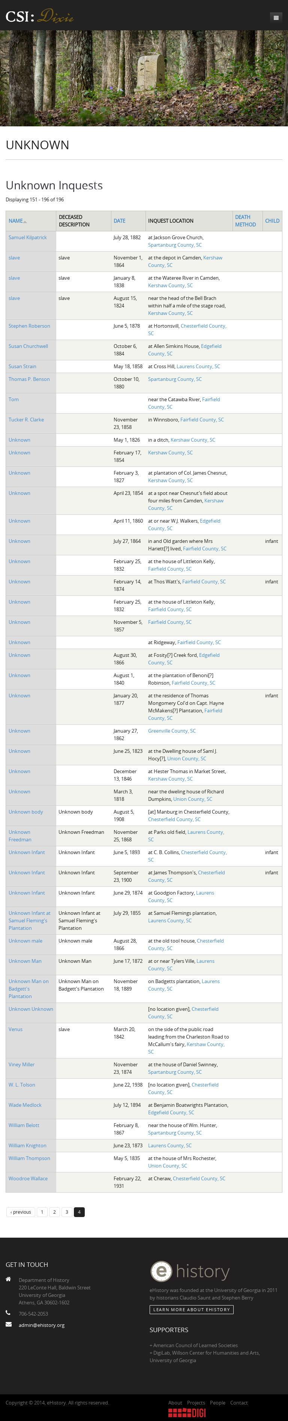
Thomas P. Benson (29, 379)
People (217, 1402)
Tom (14, 399)
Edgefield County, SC (171, 1112)
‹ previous (20, 1212)
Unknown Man (25, 961)
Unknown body (26, 811)
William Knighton (27, 1145)
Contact (239, 1402)
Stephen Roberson (29, 325)
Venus (15, 1029)
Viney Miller (21, 1064)
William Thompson (29, 1158)
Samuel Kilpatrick (28, 237)
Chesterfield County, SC (174, 819)
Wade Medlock (25, 1105)
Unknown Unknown (31, 1009)
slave (14, 257)
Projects (196, 1402)
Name (18, 220)
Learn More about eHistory (191, 1309)
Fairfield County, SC (202, 419)
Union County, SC (186, 758)
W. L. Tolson (22, 1084)
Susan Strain (22, 366)
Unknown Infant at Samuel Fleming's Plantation (30, 920)
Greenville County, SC (172, 730)
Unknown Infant (27, 852)
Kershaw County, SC (170, 285)
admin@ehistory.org (41, 1325)
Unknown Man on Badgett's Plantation (29, 989)
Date (119, 220)
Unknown (19, 439)
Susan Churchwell (28, 346)
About (175, 1402)
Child (272, 220)
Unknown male (25, 940)
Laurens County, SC (198, 366)
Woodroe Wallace (28, 1178)
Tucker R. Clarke (26, 419)
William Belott (24, 1125)
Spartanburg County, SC (175, 244)
